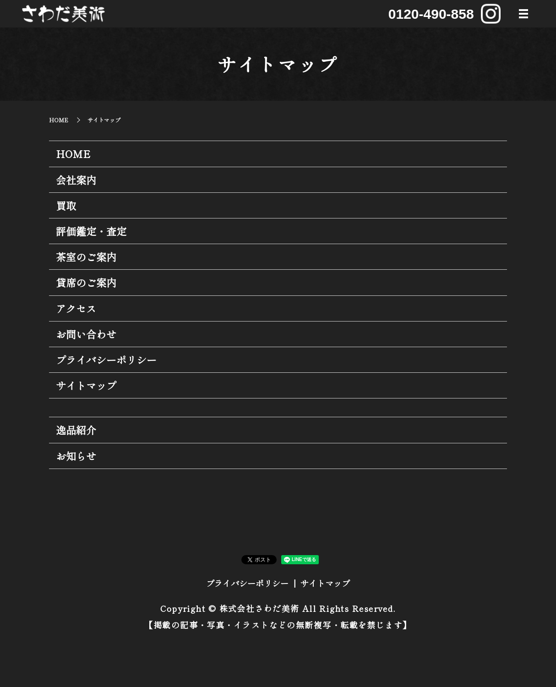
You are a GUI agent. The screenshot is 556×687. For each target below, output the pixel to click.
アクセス (76, 308)
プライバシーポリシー (106, 359)
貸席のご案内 (86, 282)
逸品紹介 (76, 429)
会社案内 (76, 179)
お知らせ (76, 455)
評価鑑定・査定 (91, 231)
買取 (66, 205)
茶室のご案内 (86, 256)
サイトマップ (86, 385)
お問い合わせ (86, 334)
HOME (58, 120)
